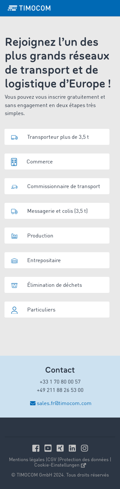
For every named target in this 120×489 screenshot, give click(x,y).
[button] (56, 137)
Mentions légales (26, 460)
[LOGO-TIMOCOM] (29, 8)
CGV (51, 460)
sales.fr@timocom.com (64, 403)
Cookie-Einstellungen (60, 465)
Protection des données (83, 460)
